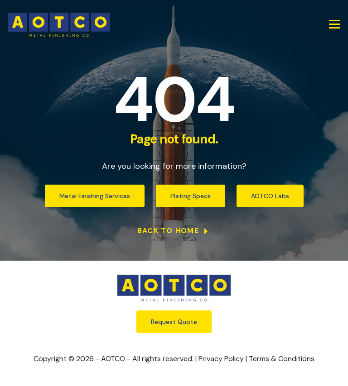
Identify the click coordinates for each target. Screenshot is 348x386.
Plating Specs (190, 196)
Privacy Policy (221, 358)
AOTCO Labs (270, 196)
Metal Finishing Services (94, 196)
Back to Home (169, 230)
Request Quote (174, 322)
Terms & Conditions (281, 358)
